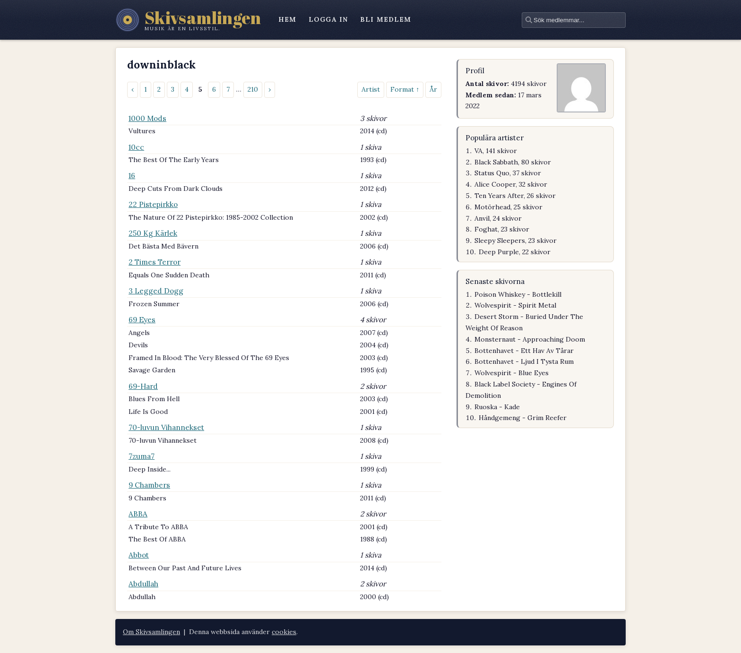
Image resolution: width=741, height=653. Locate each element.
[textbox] (574, 20)
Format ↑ (404, 89)
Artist (371, 89)
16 (132, 175)
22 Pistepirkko (153, 204)
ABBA (138, 513)
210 (253, 89)
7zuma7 (142, 456)
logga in (328, 19)
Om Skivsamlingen (151, 631)
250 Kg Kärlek (153, 233)
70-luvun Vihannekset (166, 427)
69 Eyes (142, 319)
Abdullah (143, 583)
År (433, 89)
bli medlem (385, 19)
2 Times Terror (155, 262)
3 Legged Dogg (156, 290)
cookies (284, 631)
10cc (136, 147)
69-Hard (143, 386)
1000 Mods (147, 118)
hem (287, 19)
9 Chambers (149, 485)
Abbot (139, 554)
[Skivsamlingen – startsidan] (188, 20)
